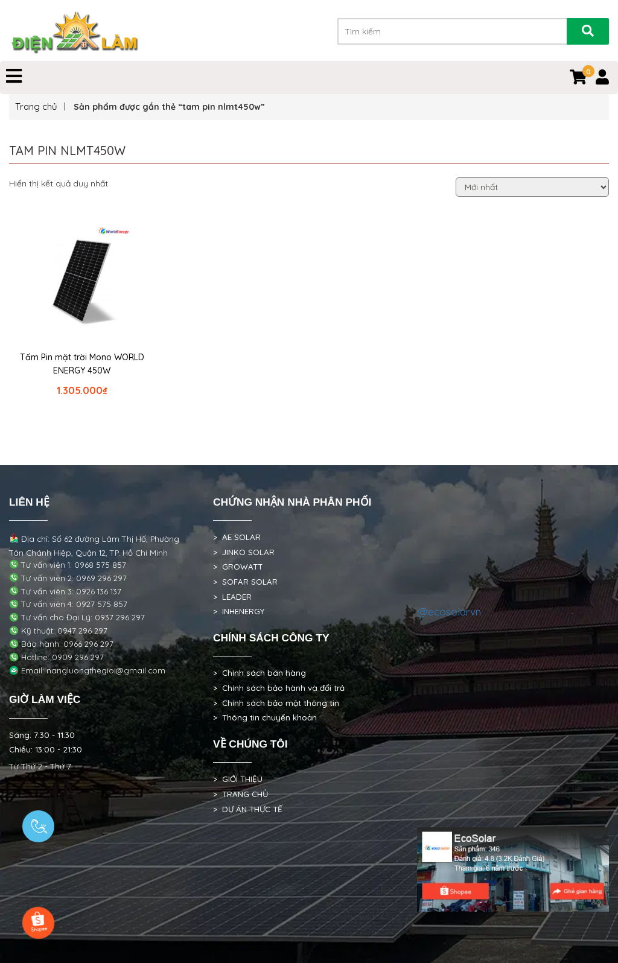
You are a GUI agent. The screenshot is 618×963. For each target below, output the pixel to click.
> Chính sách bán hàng (259, 673)
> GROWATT (238, 566)
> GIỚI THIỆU (238, 779)
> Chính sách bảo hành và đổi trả (279, 688)
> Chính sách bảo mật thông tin (276, 703)
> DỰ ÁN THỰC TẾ (247, 809)
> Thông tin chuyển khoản (265, 717)
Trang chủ (36, 106)
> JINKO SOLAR (244, 552)
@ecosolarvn (449, 611)
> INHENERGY (238, 611)
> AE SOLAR (237, 537)
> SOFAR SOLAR (245, 581)
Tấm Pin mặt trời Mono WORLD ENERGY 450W (82, 364)
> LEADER (232, 597)
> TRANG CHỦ (240, 794)
